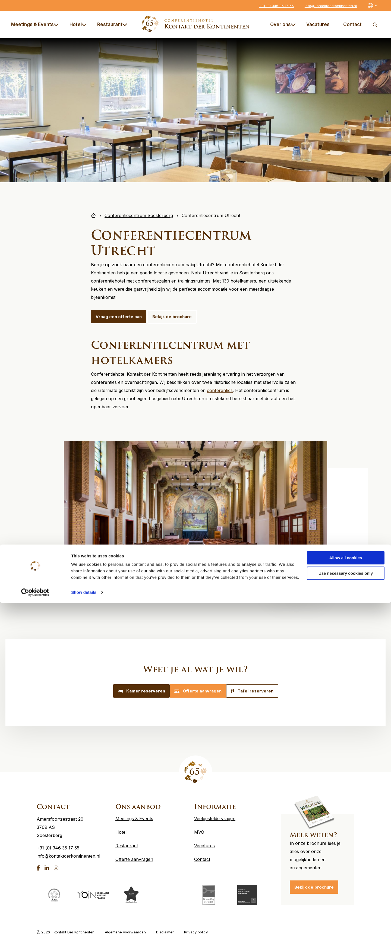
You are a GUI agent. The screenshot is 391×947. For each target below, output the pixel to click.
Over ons (283, 24)
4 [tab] (255, 585)
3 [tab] (244, 585)
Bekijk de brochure (172, 316)
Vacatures (318, 24)
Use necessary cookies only (346, 917)
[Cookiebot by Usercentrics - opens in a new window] (35, 936)
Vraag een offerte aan (119, 316)
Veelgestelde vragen (214, 814)
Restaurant (112, 24)
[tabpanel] (195, 507)
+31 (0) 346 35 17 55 (276, 6)
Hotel (78, 24)
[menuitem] (36, 24)
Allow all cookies (345, 901)
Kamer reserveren (135, 691)
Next (307, 573)
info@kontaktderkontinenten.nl (331, 6)
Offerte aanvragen (198, 691)
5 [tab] (266, 585)
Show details (83, 936)
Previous (286, 573)
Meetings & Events (35, 24)
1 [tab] (222, 585)
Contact (352, 24)
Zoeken (375, 24)
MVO (199, 828)
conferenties (220, 390)
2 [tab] (233, 585)
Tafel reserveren (258, 691)
